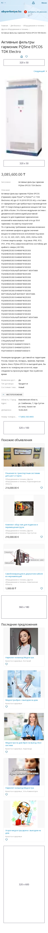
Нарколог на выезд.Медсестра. (19, 657)
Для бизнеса (15, 25)
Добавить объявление (35, 11)
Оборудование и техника (33, 25)
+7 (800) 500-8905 (26, 417)
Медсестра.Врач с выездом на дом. (21, 700)
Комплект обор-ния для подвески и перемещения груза (21, 525)
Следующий (39, 71)
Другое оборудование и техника (14, 29)
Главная (4, 25)
